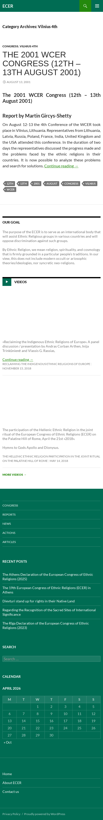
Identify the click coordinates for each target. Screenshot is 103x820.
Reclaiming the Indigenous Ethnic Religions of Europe (46, 364)
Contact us (10, 791)
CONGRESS (10, 46)
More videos (14, 474)
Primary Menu (97, 6)
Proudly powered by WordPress (44, 814)
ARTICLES (9, 542)
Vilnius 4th (29, 46)
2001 (37, 183)
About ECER (11, 783)
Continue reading (61, 165)
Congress (71, 183)
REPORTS (8, 514)
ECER (7, 6)
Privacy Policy (11, 814)
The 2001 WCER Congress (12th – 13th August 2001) (41, 63)
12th (10, 183)
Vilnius (90, 183)
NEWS (6, 523)
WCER (11, 189)
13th (23, 183)
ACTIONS (8, 533)
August (52, 183)
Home (7, 774)
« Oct (8, 742)
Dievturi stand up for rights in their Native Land (38, 601)
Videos (20, 282)
